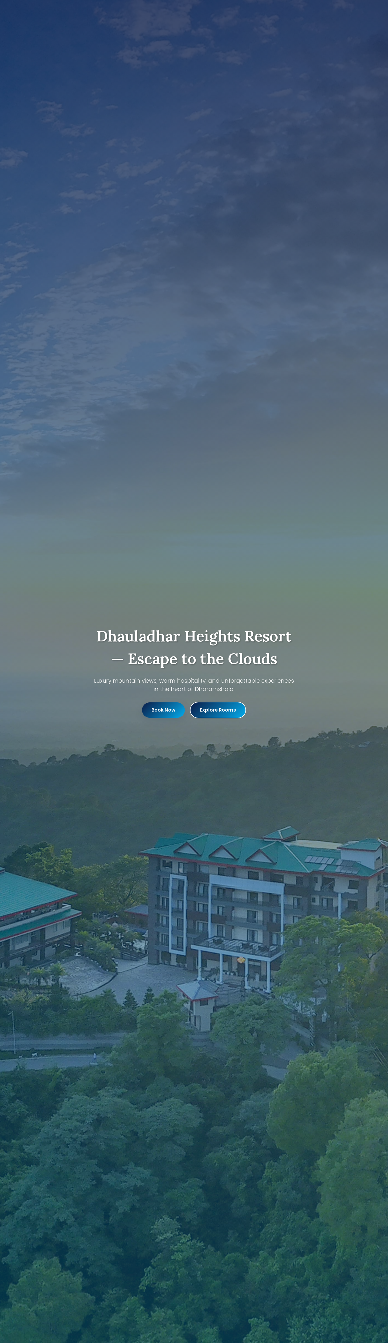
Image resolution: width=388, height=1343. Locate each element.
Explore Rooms (218, 710)
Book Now (163, 710)
